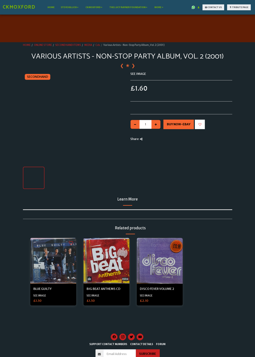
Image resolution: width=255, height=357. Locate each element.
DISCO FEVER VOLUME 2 (157, 289)
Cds (97, 45)
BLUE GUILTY (42, 289)
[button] (70, 7)
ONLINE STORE (43, 45)
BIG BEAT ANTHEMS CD (103, 289)
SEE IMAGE (39, 295)
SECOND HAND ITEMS (68, 45)
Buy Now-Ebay (178, 124)
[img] (53, 261)
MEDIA (88, 45)
